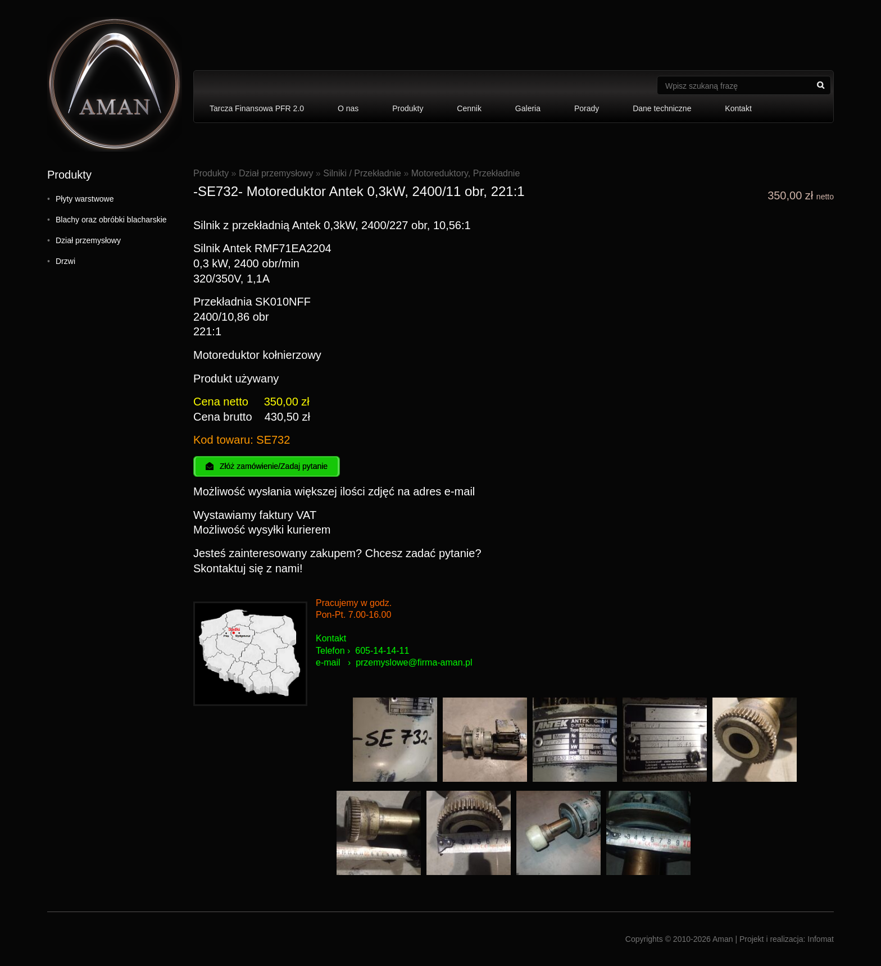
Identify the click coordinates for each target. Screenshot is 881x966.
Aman (722, 939)
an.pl (463, 662)
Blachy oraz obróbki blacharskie (111, 219)
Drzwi (65, 261)
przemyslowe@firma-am (404, 662)
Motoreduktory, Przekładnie (465, 173)
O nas (348, 108)
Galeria (528, 108)
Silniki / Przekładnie (362, 173)
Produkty (407, 108)
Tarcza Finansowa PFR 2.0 (257, 108)
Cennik (469, 108)
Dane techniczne (662, 108)
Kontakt (738, 108)
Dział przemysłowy (88, 240)
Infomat (820, 939)
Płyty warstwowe (84, 198)
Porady (586, 108)
